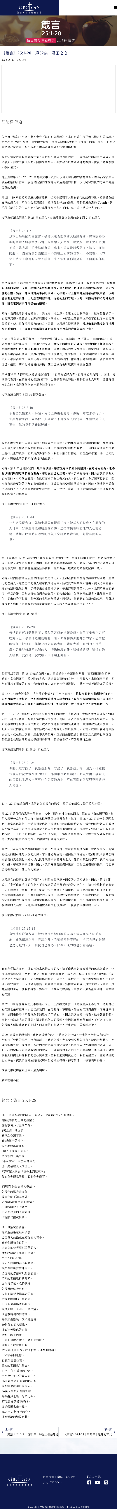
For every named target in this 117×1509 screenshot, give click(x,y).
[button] (88, 8)
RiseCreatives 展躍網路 (78, 1507)
